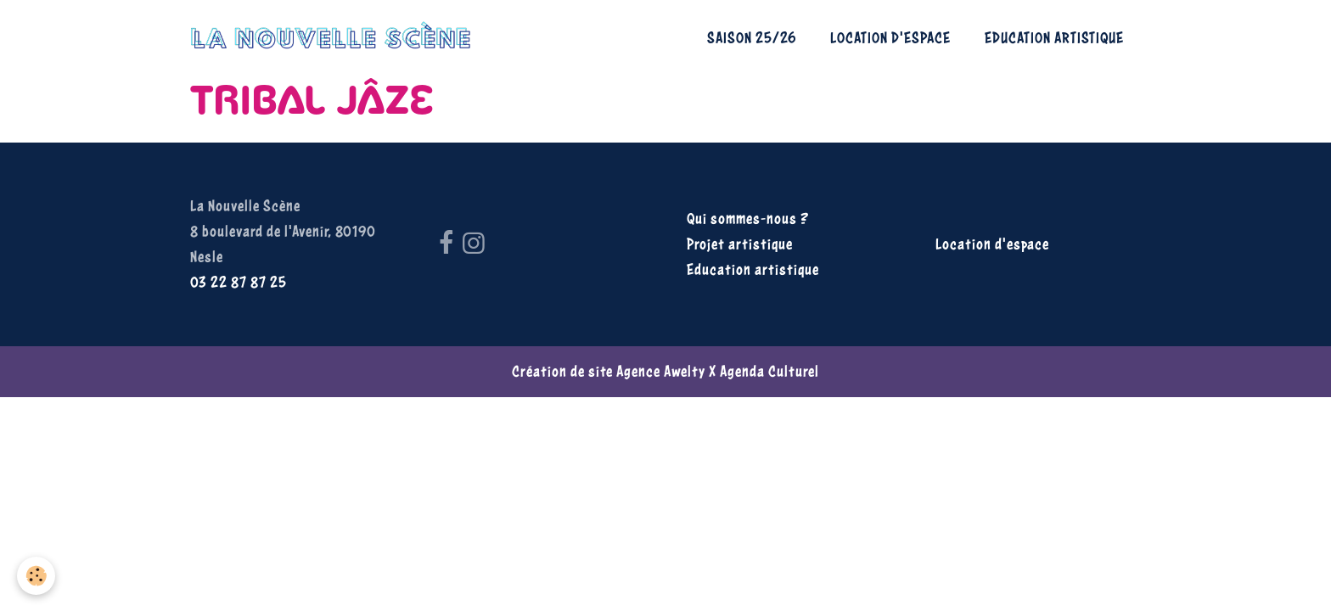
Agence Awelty (660, 371)
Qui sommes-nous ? (748, 218)
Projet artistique (740, 244)
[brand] (335, 38)
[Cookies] (36, 576)
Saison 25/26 (751, 38)
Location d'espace (890, 38)
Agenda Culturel (769, 371)
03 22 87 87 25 (238, 282)
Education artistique (1054, 38)
